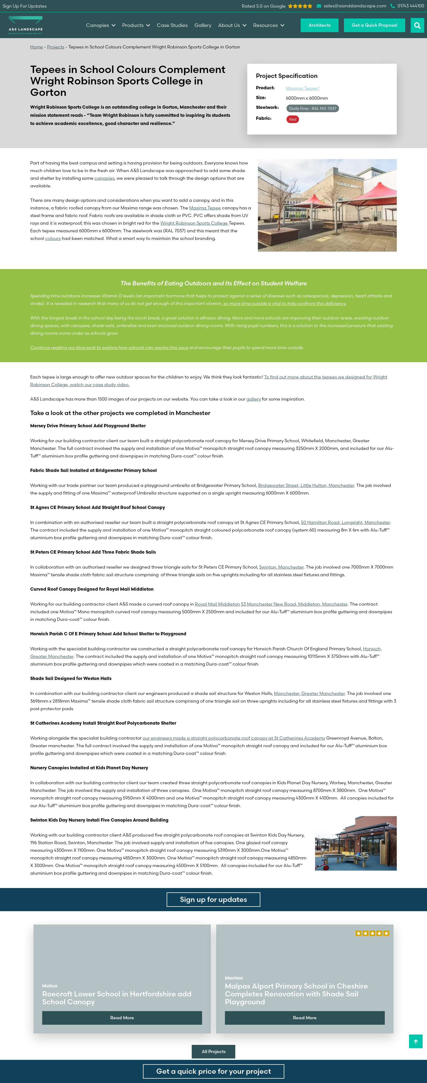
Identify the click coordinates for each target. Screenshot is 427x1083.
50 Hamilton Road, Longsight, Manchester (345, 522)
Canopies (100, 25)
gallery (253, 399)
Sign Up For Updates (25, 6)
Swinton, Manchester (281, 567)
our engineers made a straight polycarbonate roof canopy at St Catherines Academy (234, 738)
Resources (268, 25)
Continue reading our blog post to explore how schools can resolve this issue (109, 347)
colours (53, 238)
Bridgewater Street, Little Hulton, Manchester (306, 485)
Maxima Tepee (205, 208)
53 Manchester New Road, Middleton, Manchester (294, 604)
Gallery (202, 25)
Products (136, 25)
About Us (232, 25)
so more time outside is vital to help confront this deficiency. (284, 303)
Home (36, 47)
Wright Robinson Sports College (194, 223)
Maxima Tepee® (303, 88)
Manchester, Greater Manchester (309, 693)
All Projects (213, 1051)
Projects (55, 47)
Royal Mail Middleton (217, 604)
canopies (104, 178)
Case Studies (172, 25)
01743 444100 (407, 6)
